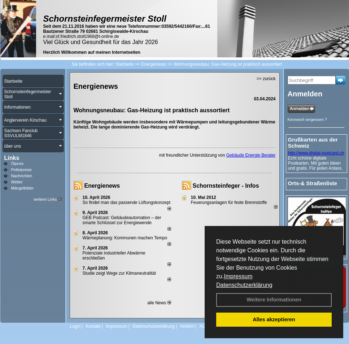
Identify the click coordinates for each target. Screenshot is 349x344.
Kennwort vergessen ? (307, 119)
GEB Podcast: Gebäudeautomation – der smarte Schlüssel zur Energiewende (122, 220)
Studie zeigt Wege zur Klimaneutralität (119, 273)
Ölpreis (17, 163)
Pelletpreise (21, 169)
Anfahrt (187, 326)
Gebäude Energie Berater (251, 155)
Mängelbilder (22, 188)
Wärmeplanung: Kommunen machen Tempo (125, 237)
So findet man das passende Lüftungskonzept (127, 202)
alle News (159, 302)
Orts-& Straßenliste (312, 183)
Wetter (17, 182)
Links (11, 158)
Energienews (102, 186)
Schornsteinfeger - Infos (226, 186)
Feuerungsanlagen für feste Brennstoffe (229, 202)
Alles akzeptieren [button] (274, 319)
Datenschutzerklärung (244, 285)
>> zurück (266, 78)
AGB (203, 326)
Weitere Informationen (274, 299)
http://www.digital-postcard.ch (316, 153)
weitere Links (47, 199)
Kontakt (93, 326)
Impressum (238, 276)
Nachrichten (21, 176)
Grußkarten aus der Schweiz (313, 142)
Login (75, 326)
